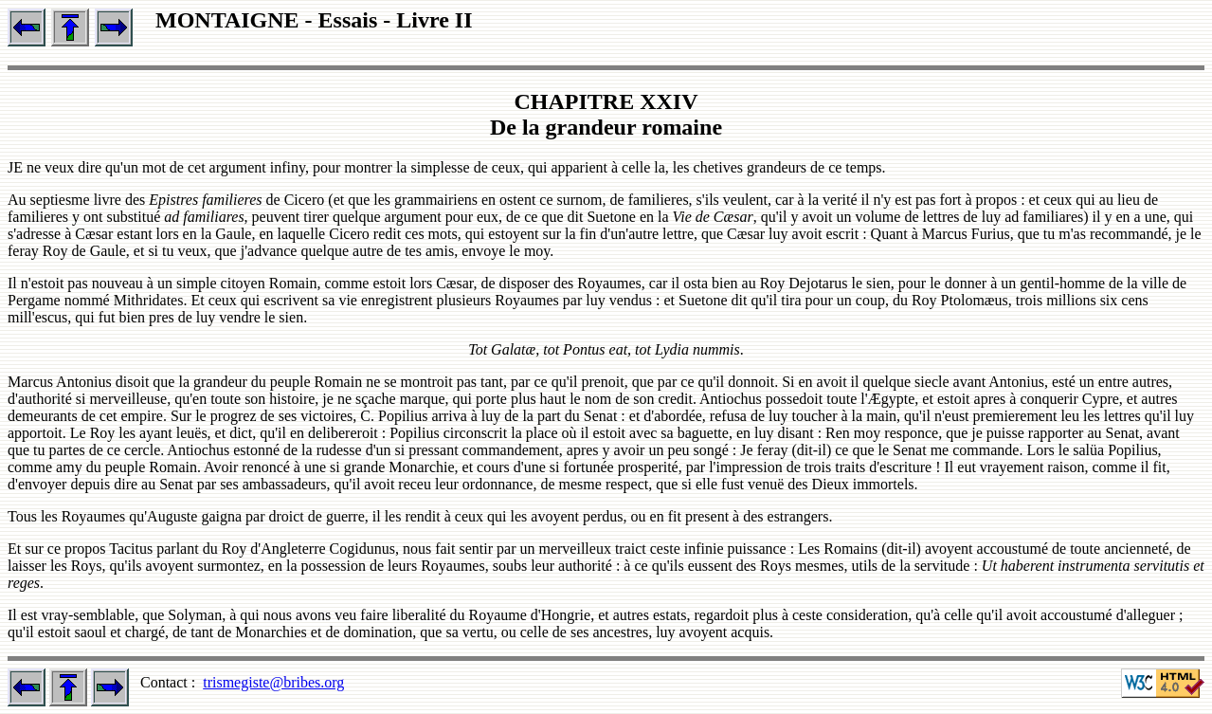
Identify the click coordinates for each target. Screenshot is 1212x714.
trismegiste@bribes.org (273, 682)
